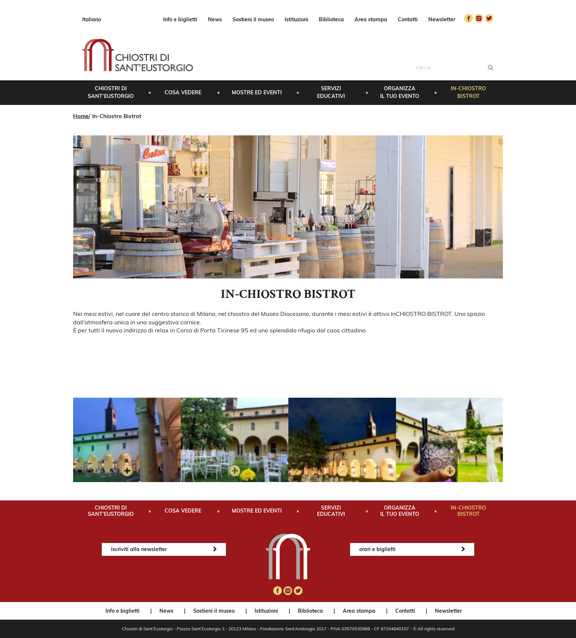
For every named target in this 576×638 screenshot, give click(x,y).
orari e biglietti (377, 549)
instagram (479, 18)
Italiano (91, 19)
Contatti (408, 19)
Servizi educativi (331, 92)
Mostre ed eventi (257, 92)
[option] (127, 440)
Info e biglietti (180, 19)
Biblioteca (331, 19)
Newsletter (441, 19)
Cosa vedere (183, 92)
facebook (468, 18)
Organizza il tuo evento (399, 92)
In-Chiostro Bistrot (468, 92)
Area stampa (370, 19)
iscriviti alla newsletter (139, 549)
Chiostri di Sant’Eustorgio (111, 92)
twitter (489, 18)
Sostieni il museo (253, 19)
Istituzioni (296, 19)
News (215, 19)
